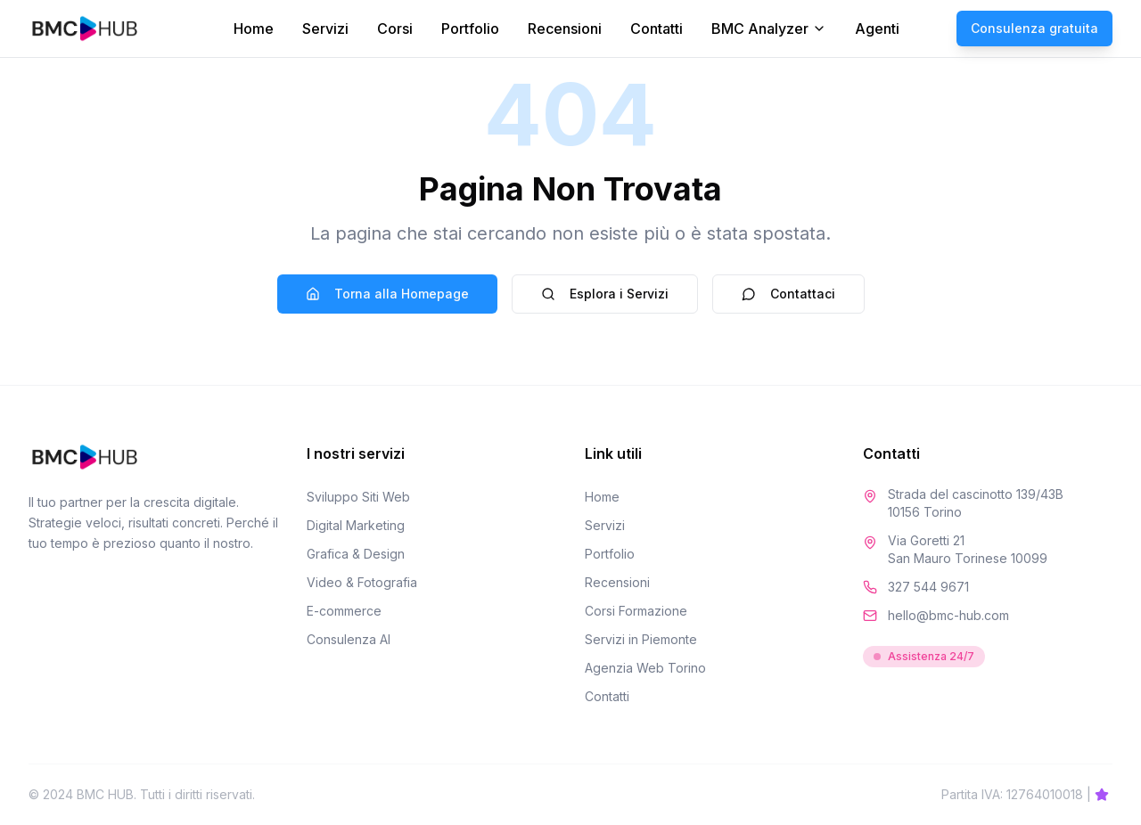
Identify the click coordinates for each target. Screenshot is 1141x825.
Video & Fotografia (362, 582)
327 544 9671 (928, 586)
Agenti (877, 28)
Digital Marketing (356, 525)
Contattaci (788, 293)
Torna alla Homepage (387, 293)
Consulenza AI (348, 639)
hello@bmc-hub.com (948, 615)
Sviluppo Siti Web (358, 496)
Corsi (395, 28)
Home (254, 28)
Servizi (325, 28)
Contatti (656, 28)
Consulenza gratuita (1034, 28)
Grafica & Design (356, 553)
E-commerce (344, 610)
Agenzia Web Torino (645, 667)
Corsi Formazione (636, 610)
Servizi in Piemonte (641, 639)
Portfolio (470, 28)
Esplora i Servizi (605, 293)
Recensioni (565, 28)
